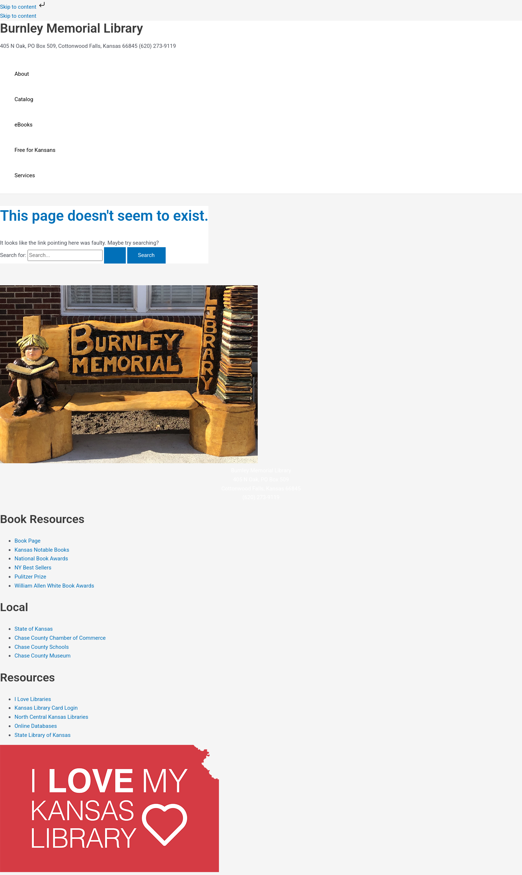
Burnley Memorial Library (71, 28)
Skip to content (23, 7)
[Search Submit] (115, 255)
